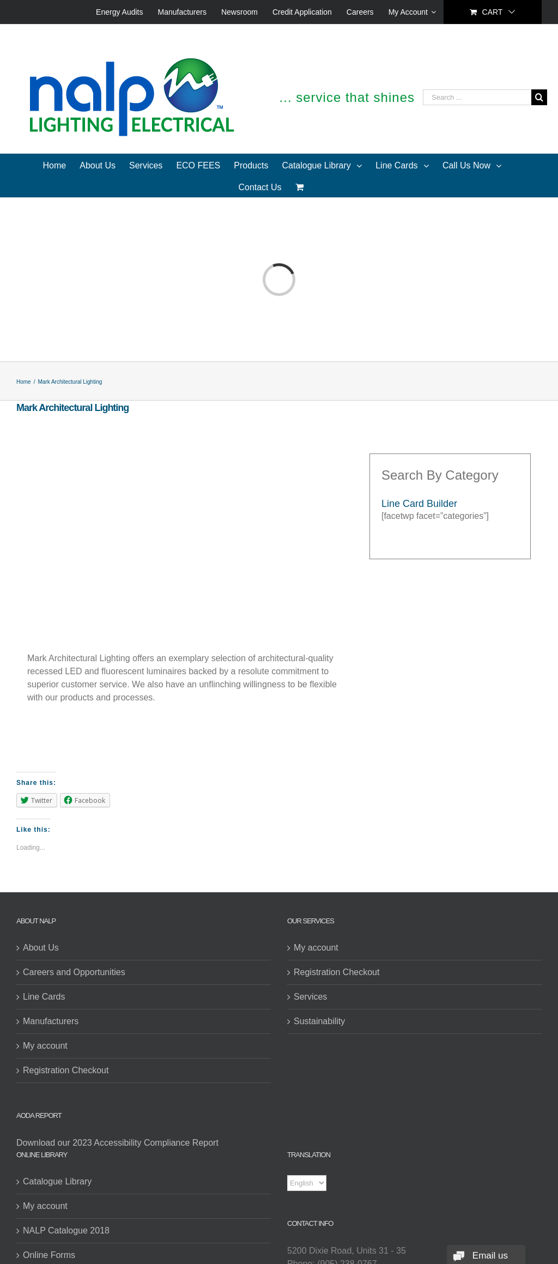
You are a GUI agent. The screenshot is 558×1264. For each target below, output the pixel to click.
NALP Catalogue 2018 (66, 1230)
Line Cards (44, 996)
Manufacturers (50, 1021)
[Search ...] (477, 97)
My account (45, 1045)
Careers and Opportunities (74, 972)
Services (310, 996)
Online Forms (49, 1255)
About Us (41, 947)
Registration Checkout (65, 1070)
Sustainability (319, 1021)
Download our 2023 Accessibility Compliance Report (117, 1142)
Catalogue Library (57, 1181)
